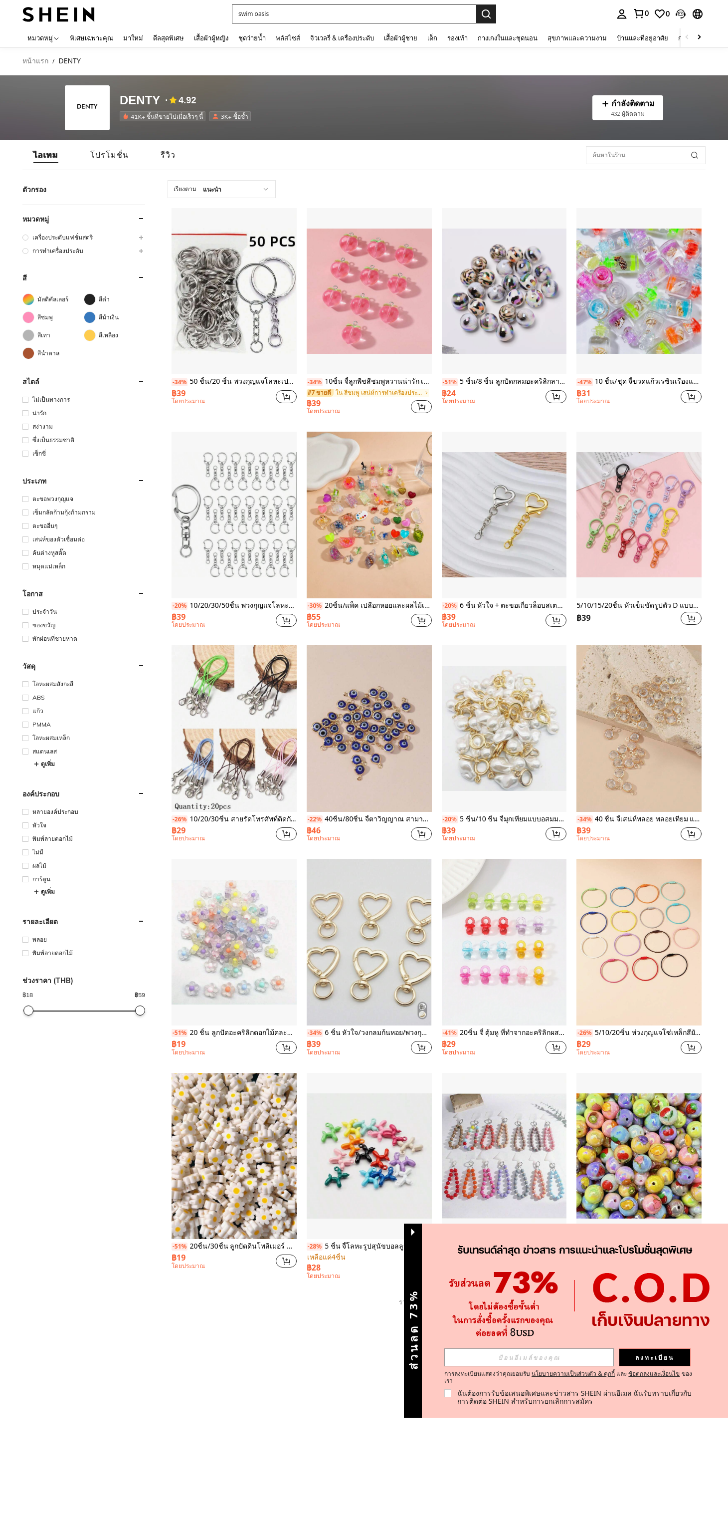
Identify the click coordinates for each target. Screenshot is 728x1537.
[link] (641, 13)
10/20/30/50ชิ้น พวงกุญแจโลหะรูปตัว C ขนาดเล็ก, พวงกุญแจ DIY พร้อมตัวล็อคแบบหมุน (234, 605)
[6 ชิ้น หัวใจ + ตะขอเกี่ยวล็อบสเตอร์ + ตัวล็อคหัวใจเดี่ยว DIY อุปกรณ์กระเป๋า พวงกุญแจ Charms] (504, 515)
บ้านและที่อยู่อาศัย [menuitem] (642, 38)
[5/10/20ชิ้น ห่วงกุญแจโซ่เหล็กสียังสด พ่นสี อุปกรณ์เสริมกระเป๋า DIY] (639, 942)
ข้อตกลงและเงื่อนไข (654, 1373)
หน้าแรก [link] (35, 61)
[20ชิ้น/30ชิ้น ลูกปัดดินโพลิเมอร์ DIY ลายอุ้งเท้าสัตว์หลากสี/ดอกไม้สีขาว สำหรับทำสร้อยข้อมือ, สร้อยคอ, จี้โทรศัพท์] (234, 1156)
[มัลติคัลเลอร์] (53, 299)
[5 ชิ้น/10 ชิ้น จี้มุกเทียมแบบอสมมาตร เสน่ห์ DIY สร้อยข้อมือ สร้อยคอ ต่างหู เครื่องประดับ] (504, 728)
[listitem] (164, 116)
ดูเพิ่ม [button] (44, 764)
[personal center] (622, 14)
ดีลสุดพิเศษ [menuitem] (168, 38)
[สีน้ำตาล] (53, 353)
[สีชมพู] (53, 317)
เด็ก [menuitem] (432, 38)
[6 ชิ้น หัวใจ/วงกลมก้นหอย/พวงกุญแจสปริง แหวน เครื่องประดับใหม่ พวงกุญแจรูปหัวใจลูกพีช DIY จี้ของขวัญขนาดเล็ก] (369, 942)
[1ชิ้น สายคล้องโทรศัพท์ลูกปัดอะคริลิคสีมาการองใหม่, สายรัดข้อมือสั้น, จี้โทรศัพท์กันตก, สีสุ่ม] (504, 1156)
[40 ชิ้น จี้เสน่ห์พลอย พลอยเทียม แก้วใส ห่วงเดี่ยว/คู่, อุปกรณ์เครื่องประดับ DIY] (639, 728)
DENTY (140, 100)
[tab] (45, 155)
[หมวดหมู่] (43, 37)
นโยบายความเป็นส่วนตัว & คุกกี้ (573, 1373)
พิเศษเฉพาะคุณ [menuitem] (91, 38)
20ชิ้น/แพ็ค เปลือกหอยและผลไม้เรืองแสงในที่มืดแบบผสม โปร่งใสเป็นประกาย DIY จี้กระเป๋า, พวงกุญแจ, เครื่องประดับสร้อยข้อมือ (369, 605)
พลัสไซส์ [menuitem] (288, 38)
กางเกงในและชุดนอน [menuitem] (508, 38)
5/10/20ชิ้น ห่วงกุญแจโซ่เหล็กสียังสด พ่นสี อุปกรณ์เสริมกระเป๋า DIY (639, 1032)
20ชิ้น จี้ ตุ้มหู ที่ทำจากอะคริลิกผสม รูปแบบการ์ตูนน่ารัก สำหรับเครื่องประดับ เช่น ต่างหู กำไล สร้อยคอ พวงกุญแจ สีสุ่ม (504, 1032)
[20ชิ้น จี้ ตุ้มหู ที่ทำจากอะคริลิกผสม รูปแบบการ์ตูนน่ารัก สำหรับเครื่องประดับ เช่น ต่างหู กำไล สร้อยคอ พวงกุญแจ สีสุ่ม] (504, 942)
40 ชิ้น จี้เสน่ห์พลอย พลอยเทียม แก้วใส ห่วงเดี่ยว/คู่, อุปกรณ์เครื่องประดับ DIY (639, 819)
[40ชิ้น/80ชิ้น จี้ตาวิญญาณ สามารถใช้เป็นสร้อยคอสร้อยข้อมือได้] (369, 728)
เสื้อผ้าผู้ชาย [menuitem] (400, 38)
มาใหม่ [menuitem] (133, 38)
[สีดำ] (114, 299)
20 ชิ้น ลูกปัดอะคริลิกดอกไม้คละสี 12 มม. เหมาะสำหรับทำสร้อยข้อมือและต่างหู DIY (234, 1032)
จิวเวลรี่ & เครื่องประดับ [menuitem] (342, 38)
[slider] (28, 1011)
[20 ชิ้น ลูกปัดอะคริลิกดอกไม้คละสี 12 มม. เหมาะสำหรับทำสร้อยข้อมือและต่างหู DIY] (234, 942)
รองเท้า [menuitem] (457, 38)
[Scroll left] (687, 37)
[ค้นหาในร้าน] (646, 155)
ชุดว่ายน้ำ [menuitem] (252, 38)
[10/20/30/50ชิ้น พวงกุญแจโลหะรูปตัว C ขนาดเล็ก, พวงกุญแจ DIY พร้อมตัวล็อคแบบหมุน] (234, 515)
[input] (529, 1357)
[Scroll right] (699, 37)
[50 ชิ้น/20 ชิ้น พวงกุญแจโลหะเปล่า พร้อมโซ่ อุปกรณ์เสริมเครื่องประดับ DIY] (234, 291)
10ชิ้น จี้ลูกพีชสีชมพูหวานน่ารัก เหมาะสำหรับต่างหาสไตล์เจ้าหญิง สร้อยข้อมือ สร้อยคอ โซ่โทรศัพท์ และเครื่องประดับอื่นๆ (369, 381)
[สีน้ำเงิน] (114, 317)
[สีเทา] (53, 335)
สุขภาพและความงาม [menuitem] (577, 38)
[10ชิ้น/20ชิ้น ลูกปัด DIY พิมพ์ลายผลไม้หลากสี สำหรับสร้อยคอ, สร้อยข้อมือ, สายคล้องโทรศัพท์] (639, 1156)
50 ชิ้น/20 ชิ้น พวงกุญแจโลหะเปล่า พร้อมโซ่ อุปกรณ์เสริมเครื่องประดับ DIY (234, 381)
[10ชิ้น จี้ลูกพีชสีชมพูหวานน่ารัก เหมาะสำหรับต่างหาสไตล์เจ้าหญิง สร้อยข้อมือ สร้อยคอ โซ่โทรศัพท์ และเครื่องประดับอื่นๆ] (369, 291)
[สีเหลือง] (114, 335)
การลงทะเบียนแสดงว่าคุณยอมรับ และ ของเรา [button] (568, 1377)
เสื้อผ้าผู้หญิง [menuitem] (211, 38)
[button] (354, 13)
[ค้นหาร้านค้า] (694, 155)
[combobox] (222, 189)
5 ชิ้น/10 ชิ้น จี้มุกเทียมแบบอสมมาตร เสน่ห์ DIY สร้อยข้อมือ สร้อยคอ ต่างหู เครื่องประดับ (504, 819)
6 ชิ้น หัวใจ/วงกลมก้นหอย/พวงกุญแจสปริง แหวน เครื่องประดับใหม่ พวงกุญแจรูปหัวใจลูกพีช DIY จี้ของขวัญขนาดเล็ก (369, 1032)
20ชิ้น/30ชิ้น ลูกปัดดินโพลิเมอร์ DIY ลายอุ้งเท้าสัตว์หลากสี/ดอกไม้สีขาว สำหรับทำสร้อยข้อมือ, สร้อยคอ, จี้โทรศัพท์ (234, 1246)
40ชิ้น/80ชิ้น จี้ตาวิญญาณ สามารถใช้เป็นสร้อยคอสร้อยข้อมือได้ (369, 819)
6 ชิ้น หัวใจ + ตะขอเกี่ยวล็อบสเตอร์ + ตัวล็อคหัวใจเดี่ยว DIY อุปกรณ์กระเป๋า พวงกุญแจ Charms (504, 605)
